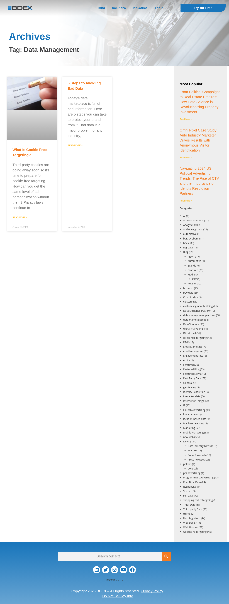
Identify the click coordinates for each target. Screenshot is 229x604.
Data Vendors (191, 324)
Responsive (189, 486)
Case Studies (190, 297)
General (188, 383)
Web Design (190, 522)
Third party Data (192, 509)
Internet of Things (193, 400)
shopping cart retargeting (198, 500)
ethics (186, 360)
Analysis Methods (193, 220)
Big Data (188, 247)
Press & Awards (197, 455)
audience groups (193, 229)
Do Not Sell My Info (117, 596)
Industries (140, 8)
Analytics (188, 225)
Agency (192, 256)
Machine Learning (193, 423)
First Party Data (192, 378)
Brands (192, 265)
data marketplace (193, 319)
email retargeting (193, 351)
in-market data (191, 396)
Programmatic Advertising (198, 477)
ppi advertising (191, 473)
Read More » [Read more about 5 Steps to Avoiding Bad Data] (75, 145)
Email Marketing (192, 346)
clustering (189, 301)
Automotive (194, 261)
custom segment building (198, 306)
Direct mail (189, 333)
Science (187, 491)
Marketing (189, 428)
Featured (193, 270)
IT (184, 405)
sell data (188, 495)
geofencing (189, 387)
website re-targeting (195, 531)
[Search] (166, 556)
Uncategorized (191, 518)
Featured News (192, 373)
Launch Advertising (194, 410)
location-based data (194, 419)
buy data (188, 292)
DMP (186, 342)
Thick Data (189, 504)
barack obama (191, 238)
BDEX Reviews (114, 580)
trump (187, 513)
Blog (185, 252)
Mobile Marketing (193, 432)
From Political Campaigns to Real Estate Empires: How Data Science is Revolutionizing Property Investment (200, 102)
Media (191, 274)
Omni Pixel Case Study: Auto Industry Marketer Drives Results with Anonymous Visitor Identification (198, 140)
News (186, 441)
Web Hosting (190, 527)
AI (184, 216)
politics (187, 464)
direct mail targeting (195, 337)
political (192, 468)
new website (190, 437)
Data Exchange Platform (197, 310)
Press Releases (196, 459)
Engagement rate (193, 355)
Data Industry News (199, 446)
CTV (194, 279)
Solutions (119, 8)
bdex (186, 243)
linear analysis (191, 414)
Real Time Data (192, 482)
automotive (190, 234)
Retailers (193, 283)
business (188, 288)
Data (101, 8)
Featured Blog (191, 369)
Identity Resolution (194, 392)
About (159, 8)
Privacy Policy (152, 591)
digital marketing (193, 328)
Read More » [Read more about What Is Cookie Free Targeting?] (20, 217)
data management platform (199, 315)
